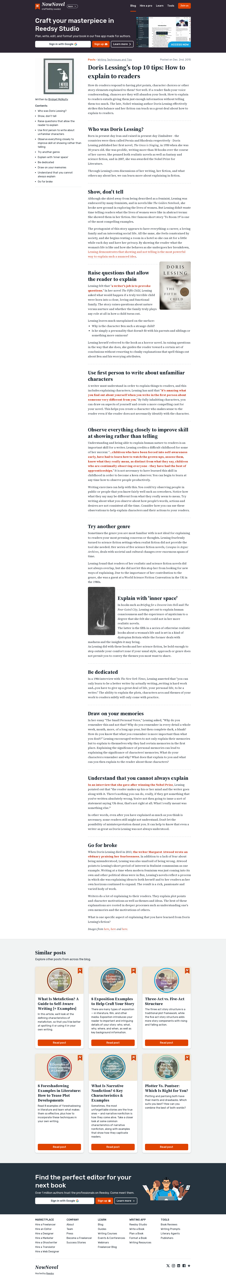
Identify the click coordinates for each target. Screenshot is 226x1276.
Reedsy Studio (138, 1224)
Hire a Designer (44, 1233)
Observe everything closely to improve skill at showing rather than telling (59, 143)
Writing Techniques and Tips (115, 59)
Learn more (122, 44)
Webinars (103, 1242)
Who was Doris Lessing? (52, 110)
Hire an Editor (43, 1229)
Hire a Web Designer (47, 1251)
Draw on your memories (52, 167)
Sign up (100, 44)
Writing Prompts (170, 1229)
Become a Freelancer (79, 1238)
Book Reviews (169, 1224)
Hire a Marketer (44, 1238)
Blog (133, 5)
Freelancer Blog (107, 1247)
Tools (170, 5)
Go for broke (45, 181)
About (70, 1224)
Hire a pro (146, 5)
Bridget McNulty (58, 99)
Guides (102, 1229)
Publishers (167, 1238)
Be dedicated (46, 162)
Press (70, 1233)
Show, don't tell (47, 116)
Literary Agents (170, 1233)
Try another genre (49, 152)
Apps (72, 6)
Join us (184, 5)
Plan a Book (136, 1233)
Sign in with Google (63, 44)
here (106, 929)
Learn (159, 5)
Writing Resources (140, 1242)
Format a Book (138, 1238)
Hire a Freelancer (45, 1224)
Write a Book (136, 1229)
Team (70, 1229)
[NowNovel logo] (37, 6)
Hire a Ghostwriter (46, 1242)
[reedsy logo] (53, 6)
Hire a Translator (45, 1247)
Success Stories (76, 1242)
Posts (91, 59)
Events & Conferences (111, 1238)
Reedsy (50, 1273)
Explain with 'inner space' (53, 157)
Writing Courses (107, 1233)
